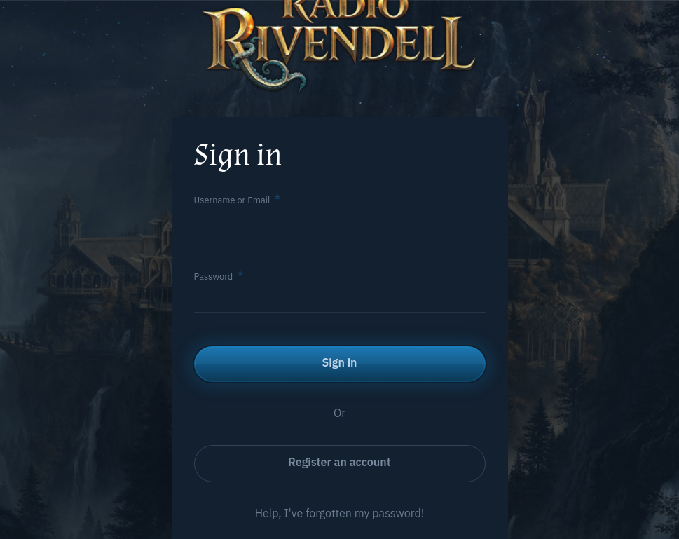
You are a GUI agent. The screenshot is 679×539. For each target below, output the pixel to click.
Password (213, 276)
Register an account (339, 462)
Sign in (339, 362)
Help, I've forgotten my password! (340, 513)
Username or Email (232, 200)
